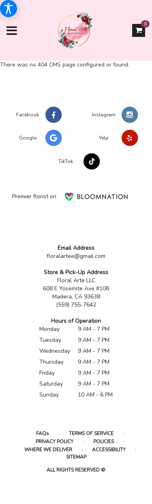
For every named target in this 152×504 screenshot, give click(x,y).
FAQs (42, 433)
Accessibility (109, 449)
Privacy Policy (54, 441)
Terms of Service (91, 433)
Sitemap (76, 457)
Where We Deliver (48, 449)
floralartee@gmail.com (76, 256)
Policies (103, 441)
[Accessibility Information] (8, 8)
